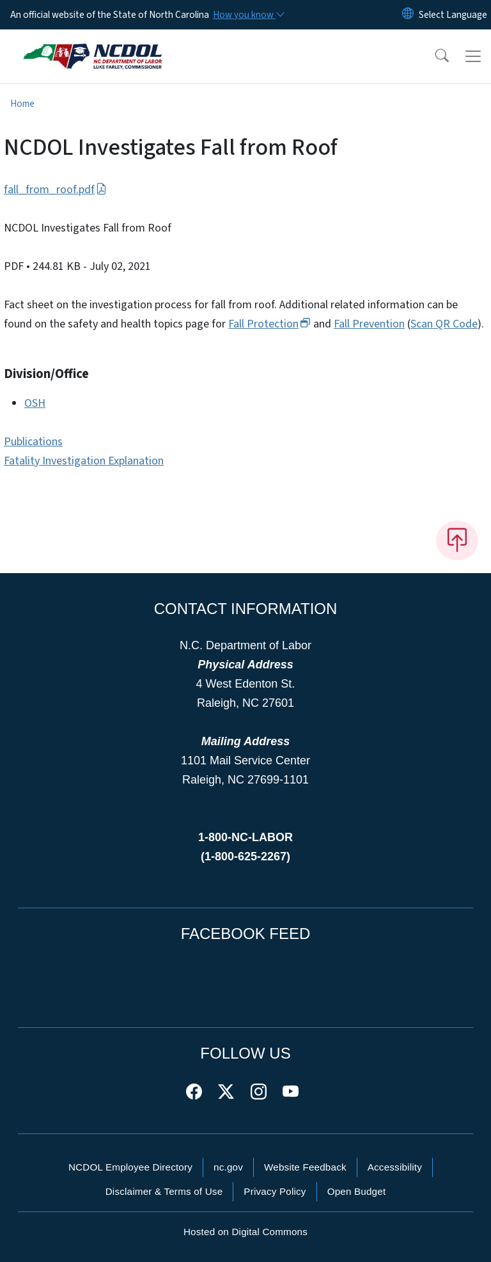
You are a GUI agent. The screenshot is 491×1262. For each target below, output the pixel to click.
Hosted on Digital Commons (245, 1231)
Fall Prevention (369, 324)
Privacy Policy (275, 1191)
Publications (33, 442)
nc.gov (228, 1167)
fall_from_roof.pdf (55, 190)
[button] (433, 56)
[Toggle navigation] (473, 56)
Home (22, 104)
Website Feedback (305, 1167)
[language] (453, 14)
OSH (34, 403)
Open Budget (356, 1191)
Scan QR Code (444, 324)
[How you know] (248, 14)
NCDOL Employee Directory (130, 1167)
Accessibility (395, 1167)
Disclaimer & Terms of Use (164, 1191)
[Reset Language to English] (408, 14)
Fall (269, 324)
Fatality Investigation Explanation (84, 461)
